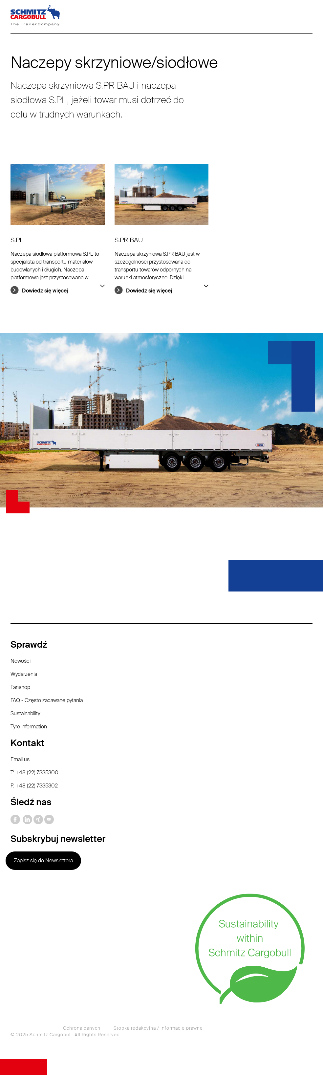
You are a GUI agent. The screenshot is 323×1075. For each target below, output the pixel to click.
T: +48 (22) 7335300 (34, 772)
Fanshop (20, 687)
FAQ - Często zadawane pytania (47, 700)
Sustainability (25, 713)
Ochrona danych (81, 1028)
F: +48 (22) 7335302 (34, 786)
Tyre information (29, 726)
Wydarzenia (24, 674)
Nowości (21, 661)
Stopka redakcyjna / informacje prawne (158, 1028)
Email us (20, 759)
